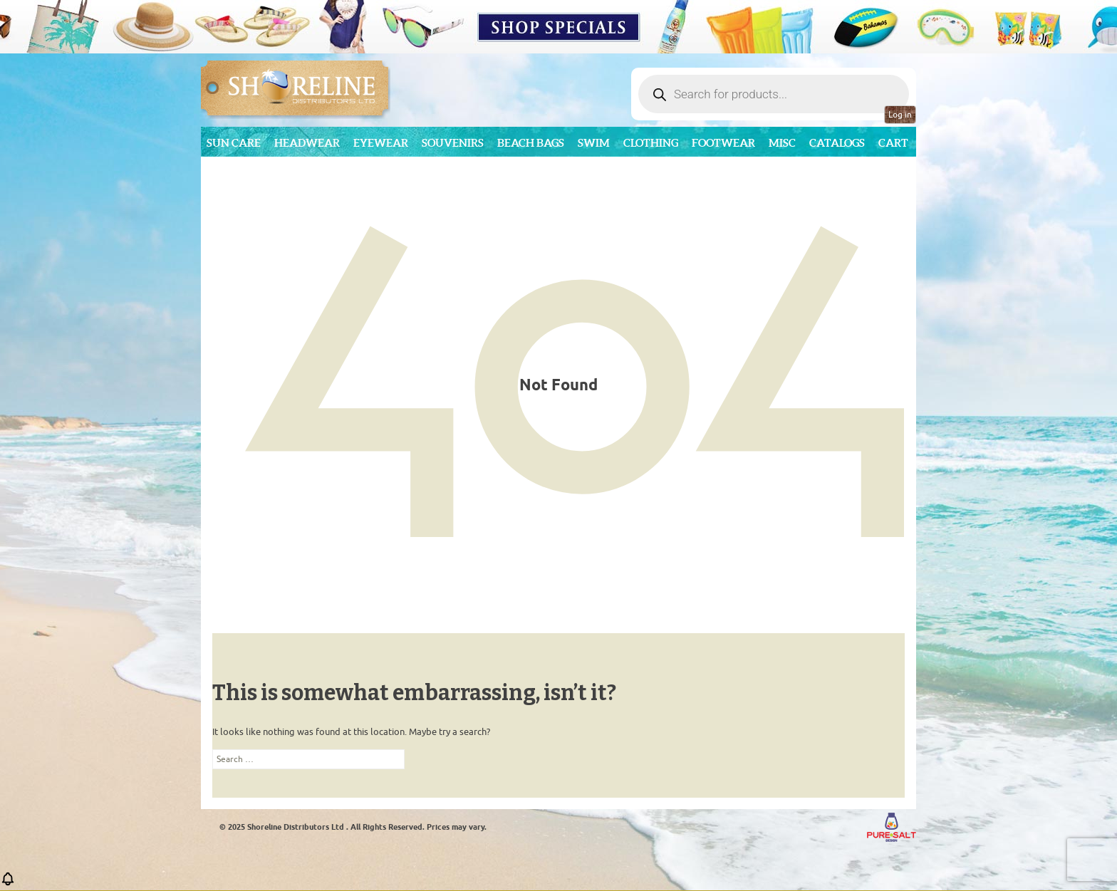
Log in (900, 114)
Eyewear (380, 143)
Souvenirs (453, 143)
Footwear (723, 143)
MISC (782, 143)
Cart (893, 143)
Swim (594, 143)
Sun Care (234, 143)
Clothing (650, 143)
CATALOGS (837, 143)
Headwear (307, 143)
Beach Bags (530, 143)
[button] (8, 883)
